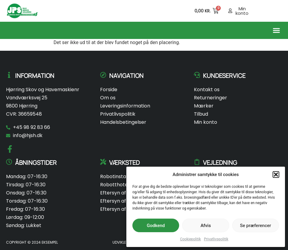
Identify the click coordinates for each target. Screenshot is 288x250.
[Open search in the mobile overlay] (182, 11)
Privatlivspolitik (216, 239)
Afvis (206, 225)
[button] (276, 174)
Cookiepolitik (190, 239)
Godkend (156, 225)
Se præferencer (255, 225)
